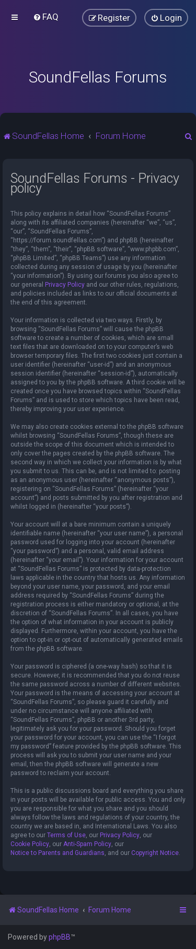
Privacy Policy (65, 284)
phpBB (60, 937)
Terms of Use (66, 835)
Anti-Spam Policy (87, 844)
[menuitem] (45, 17)
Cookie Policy (29, 844)
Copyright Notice (155, 853)
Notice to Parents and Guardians (57, 853)
